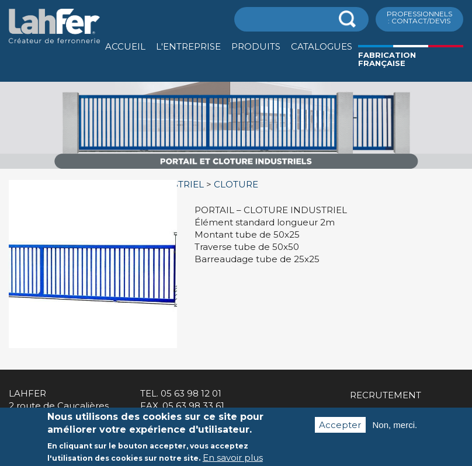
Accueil (125, 46)
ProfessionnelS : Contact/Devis (419, 17)
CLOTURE (236, 184)
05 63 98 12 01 (191, 393)
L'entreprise (188, 46)
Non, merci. (395, 429)
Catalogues (321, 46)
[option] (93, 265)
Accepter (340, 429)
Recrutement (385, 395)
